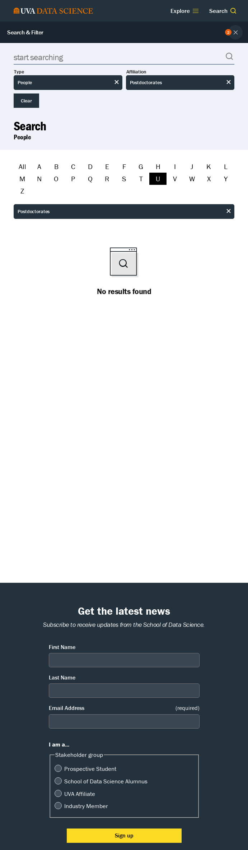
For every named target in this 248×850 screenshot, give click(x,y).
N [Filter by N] (39, 178)
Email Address (124, 708)
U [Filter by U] (158, 178)
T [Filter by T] (141, 178)
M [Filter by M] (22, 178)
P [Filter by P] (73, 178)
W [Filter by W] (192, 178)
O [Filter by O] (56, 178)
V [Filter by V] (175, 178)
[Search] (124, 57)
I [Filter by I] (175, 166)
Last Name (62, 677)
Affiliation (136, 72)
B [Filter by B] (56, 166)
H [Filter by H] (158, 166)
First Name (62, 646)
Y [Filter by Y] (226, 178)
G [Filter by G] (141, 166)
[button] (233, 11)
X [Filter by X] (209, 178)
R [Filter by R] (107, 178)
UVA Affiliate (79, 794)
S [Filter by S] (124, 178)
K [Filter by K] (208, 166)
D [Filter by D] (90, 166)
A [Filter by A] (39, 166)
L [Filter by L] (226, 166)
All (22, 166)
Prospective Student (90, 769)
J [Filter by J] (192, 166)
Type (19, 72)
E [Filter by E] (107, 166)
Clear (26, 100)
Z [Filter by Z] (22, 190)
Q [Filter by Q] (90, 178)
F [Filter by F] (124, 166)
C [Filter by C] (73, 166)
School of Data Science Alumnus (106, 781)
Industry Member (86, 806)
